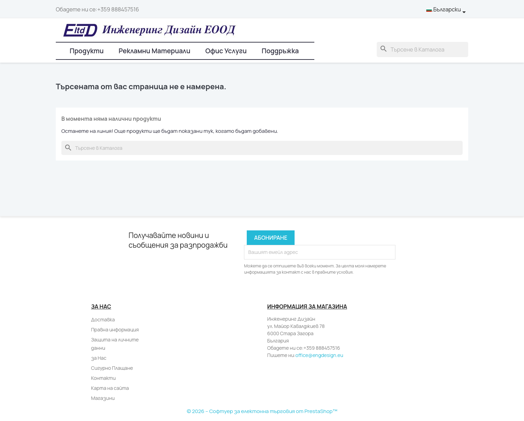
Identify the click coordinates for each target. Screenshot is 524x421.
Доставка (103, 319)
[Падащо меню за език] (447, 9)
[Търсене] (422, 49)
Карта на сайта (110, 388)
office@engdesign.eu (319, 355)
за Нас (98, 358)
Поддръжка (280, 50)
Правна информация (115, 329)
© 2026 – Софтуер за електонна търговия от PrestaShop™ (262, 411)
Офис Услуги (225, 50)
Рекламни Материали (154, 50)
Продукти (87, 50)
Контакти (103, 378)
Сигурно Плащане (112, 368)
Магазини (103, 398)
